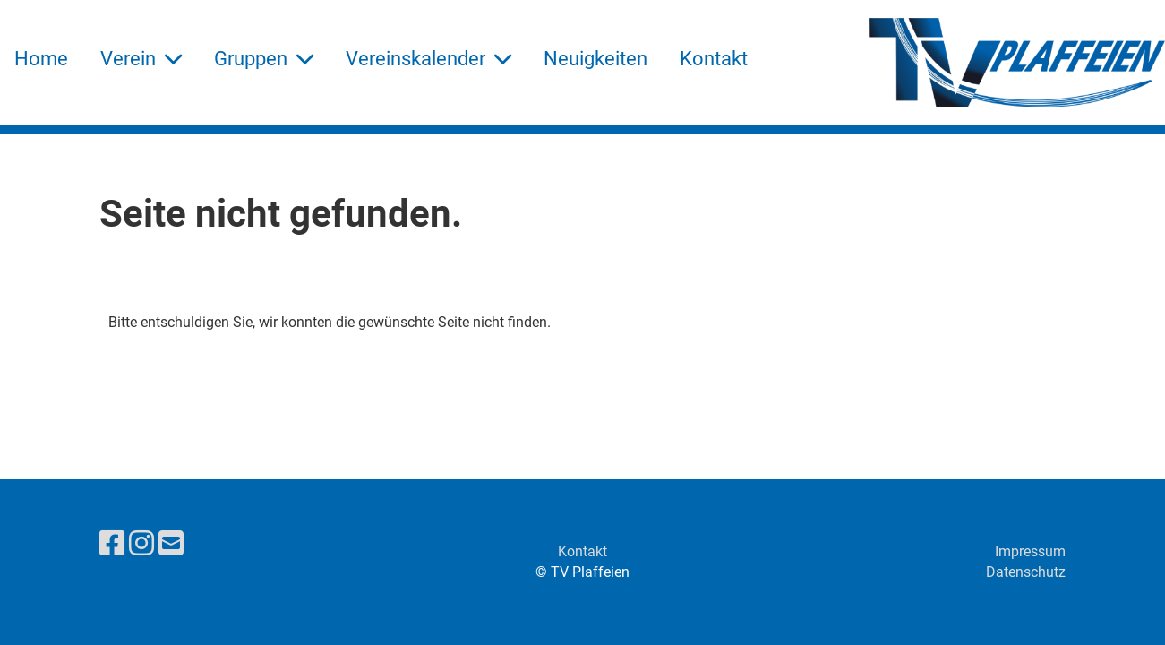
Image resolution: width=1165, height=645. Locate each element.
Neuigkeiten (595, 58)
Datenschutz (1026, 571)
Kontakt (714, 58)
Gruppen (263, 58)
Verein (141, 58)
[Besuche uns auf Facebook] (111, 544)
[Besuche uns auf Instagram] (141, 544)
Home (41, 58)
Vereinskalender (428, 58)
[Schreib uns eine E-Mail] (171, 544)
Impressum (1030, 551)
